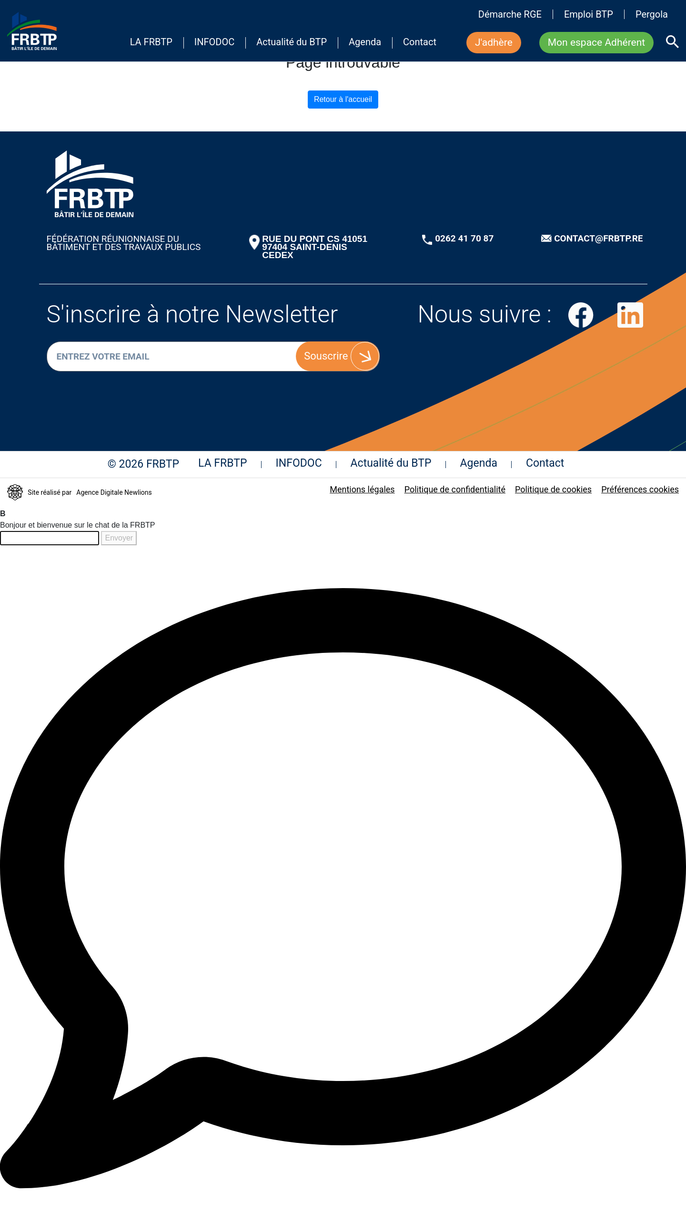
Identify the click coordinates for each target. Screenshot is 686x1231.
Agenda (365, 42)
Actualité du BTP (291, 42)
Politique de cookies (553, 489)
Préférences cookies (640, 489)
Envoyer (119, 538)
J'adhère (494, 42)
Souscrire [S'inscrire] (326, 356)
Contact (419, 42)
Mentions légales (362, 489)
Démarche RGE (510, 14)
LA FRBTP (151, 42)
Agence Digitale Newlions (113, 492)
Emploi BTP (588, 14)
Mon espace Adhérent (596, 42)
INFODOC (214, 42)
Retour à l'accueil (343, 99)
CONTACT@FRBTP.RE (598, 238)
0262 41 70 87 (464, 238)
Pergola (652, 14)
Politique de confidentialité (454, 489)
